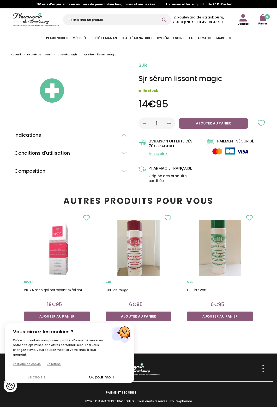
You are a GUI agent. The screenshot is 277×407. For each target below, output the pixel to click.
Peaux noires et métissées (67, 38)
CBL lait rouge (117, 290)
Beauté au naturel (137, 38)
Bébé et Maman (105, 38)
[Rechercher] (117, 19)
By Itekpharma (181, 401)
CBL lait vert (197, 290)
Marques (223, 38)
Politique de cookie (27, 364)
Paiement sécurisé (121, 392)
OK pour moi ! (101, 377)
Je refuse (54, 364)
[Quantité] (157, 123)
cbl (108, 282)
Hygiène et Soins (170, 38)
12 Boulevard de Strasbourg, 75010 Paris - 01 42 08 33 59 (198, 19)
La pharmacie (200, 38)
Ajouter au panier (213, 123)
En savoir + (158, 153)
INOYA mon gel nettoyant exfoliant (53, 290)
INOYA (29, 282)
